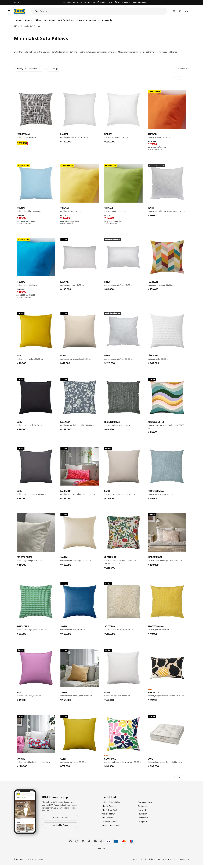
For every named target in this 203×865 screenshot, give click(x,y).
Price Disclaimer (150, 859)
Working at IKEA (108, 814)
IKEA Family (107, 20)
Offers (38, 20)
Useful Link (109, 797)
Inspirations (77, 2)
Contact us (142, 806)
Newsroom (142, 814)
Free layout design (139, 2)
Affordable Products (110, 821)
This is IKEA (142, 810)
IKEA (15, 26)
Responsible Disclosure (167, 859)
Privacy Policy (136, 859)
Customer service (145, 802)
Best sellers (49, 20)
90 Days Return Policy (111, 802)
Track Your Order (106, 2)
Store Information (123, 2)
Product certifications (111, 825)
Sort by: (27, 69)
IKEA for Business (66, 20)
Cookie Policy (184, 859)
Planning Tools (89, 2)
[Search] (103, 11)
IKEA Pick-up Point (109, 810)
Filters (54, 69)
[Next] (184, 78)
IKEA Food (67, 2)
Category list (143, 821)
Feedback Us (143, 817)
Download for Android (61, 825)
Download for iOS (60, 818)
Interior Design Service (88, 20)
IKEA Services (107, 817)
